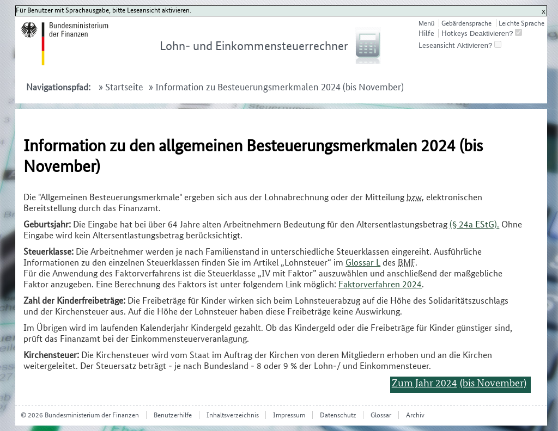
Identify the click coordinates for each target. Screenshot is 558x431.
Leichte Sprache (521, 23)
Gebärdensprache (466, 23)
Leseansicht (436, 45)
